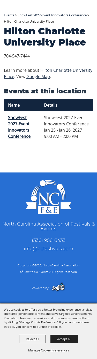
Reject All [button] (32, 339)
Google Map (38, 76)
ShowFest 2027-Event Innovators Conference (19, 127)
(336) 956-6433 (48, 240)
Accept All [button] (64, 339)
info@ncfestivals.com (48, 249)
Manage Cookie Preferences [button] (48, 350)
